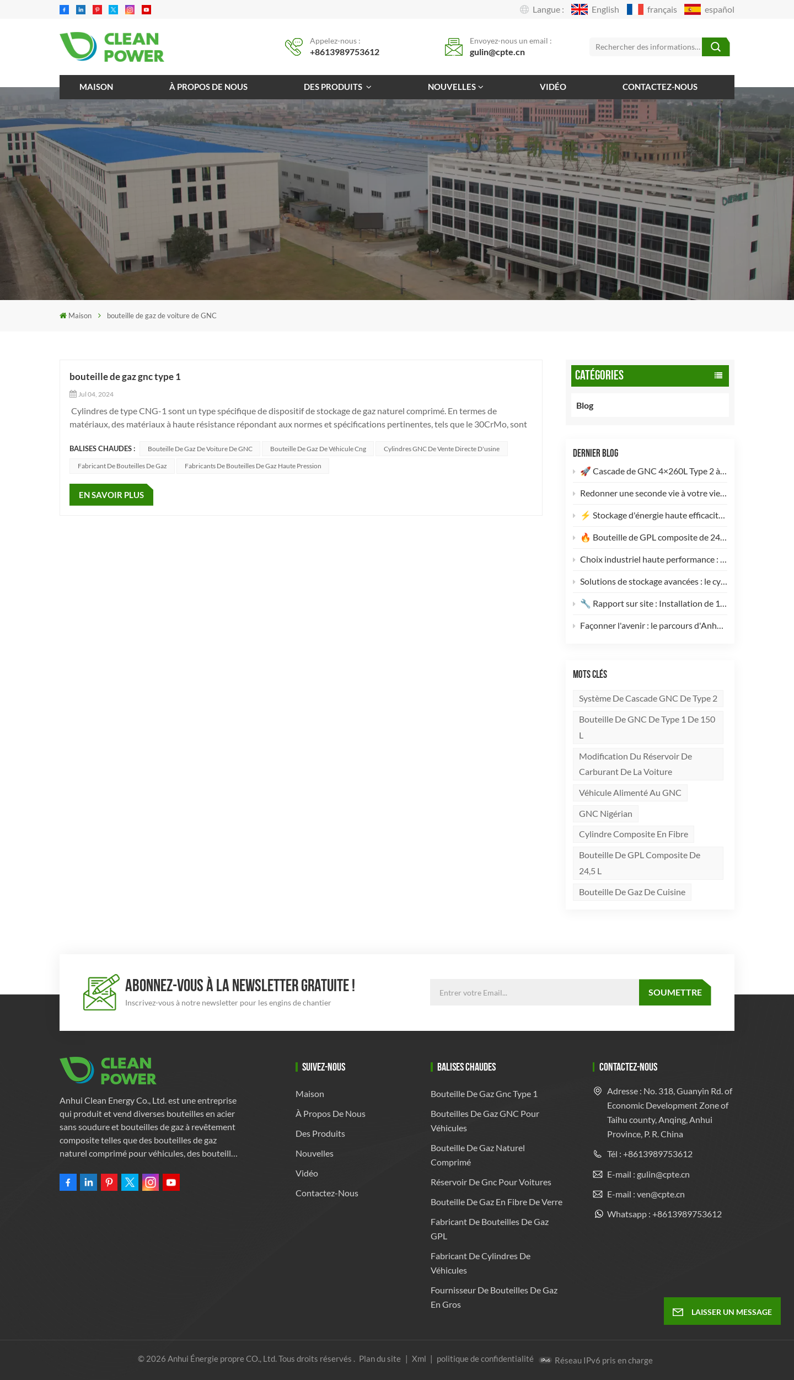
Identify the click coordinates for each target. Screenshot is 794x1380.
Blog (596, 405)
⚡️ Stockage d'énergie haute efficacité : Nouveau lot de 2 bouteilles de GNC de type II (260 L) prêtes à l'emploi (650, 515)
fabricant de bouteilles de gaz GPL (490, 1228)
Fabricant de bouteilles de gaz (122, 466)
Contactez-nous (660, 87)
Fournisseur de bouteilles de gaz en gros (494, 1297)
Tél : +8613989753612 (650, 1153)
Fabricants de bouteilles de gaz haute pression (253, 466)
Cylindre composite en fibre (633, 833)
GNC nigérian (605, 813)
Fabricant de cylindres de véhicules (480, 1262)
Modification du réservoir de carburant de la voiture (635, 764)
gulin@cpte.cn (497, 51)
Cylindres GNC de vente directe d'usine (442, 449)
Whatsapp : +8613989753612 (664, 1213)
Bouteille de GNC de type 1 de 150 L (647, 727)
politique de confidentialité (485, 1358)
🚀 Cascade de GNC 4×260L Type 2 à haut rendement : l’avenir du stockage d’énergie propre (650, 471)
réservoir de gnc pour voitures (491, 1181)
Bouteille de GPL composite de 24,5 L (639, 862)
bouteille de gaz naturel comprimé (478, 1154)
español (709, 9)
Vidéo (553, 87)
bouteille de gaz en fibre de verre (496, 1201)
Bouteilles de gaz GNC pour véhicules (485, 1120)
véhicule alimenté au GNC (630, 792)
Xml (419, 1358)
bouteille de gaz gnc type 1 (125, 376)
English (595, 9)
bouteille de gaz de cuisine (632, 891)
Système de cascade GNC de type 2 (648, 698)
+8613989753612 (344, 51)
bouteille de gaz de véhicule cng (318, 449)
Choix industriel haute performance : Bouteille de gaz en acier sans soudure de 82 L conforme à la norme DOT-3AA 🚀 (650, 559)
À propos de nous (208, 87)
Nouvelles (452, 87)
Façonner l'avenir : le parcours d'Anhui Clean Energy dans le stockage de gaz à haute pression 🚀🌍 (650, 625)
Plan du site (381, 1358)
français (652, 9)
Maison (96, 87)
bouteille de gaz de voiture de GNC (200, 449)
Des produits (334, 87)
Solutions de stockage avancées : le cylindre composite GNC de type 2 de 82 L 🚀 (650, 581)
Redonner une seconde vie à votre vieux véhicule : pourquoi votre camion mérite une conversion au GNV (650, 493)
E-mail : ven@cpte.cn (646, 1194)
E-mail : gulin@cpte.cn (648, 1174)
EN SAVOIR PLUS (111, 495)
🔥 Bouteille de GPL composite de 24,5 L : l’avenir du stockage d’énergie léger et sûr (650, 537)
